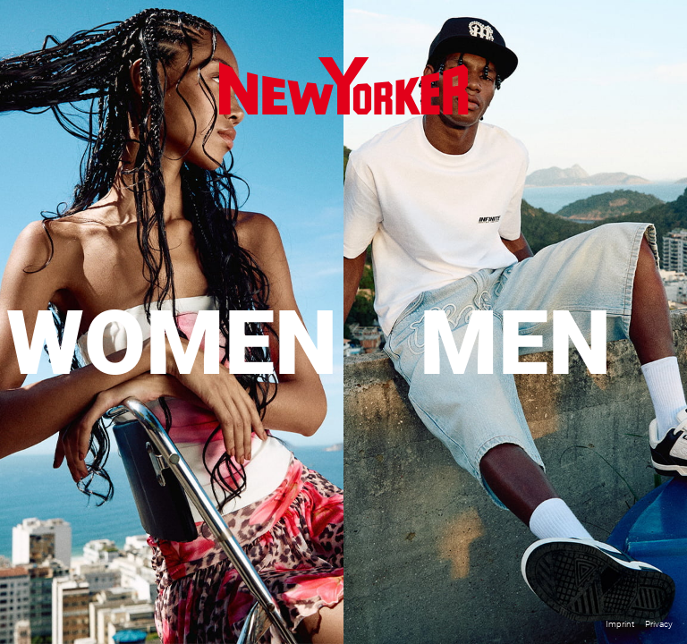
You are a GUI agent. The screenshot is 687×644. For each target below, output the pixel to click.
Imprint (620, 624)
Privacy (659, 624)
